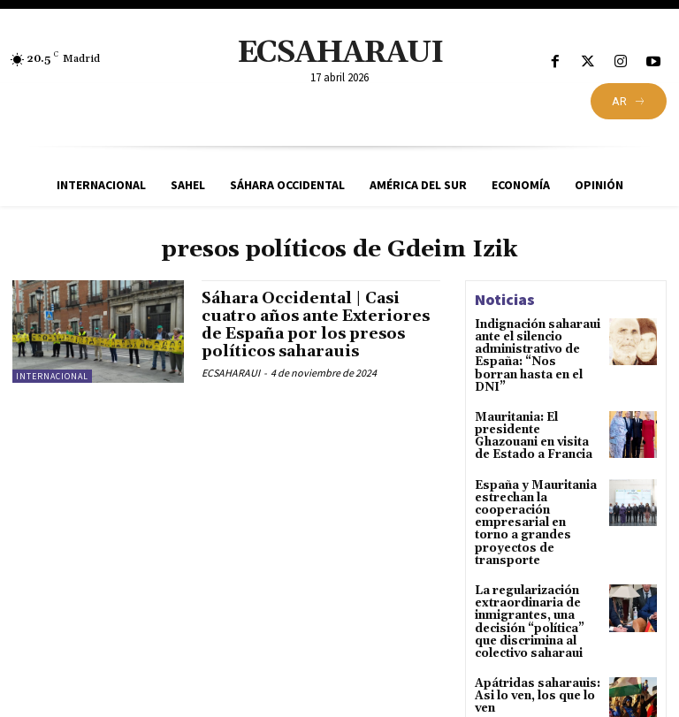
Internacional (52, 376)
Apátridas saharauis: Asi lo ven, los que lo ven (534, 655)
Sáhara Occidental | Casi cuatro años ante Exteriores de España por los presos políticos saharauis (320, 324)
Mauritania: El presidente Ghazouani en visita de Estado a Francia (537, 419)
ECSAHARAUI (231, 371)
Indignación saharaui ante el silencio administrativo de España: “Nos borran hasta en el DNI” (536, 348)
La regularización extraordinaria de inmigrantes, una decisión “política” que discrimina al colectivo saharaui (528, 585)
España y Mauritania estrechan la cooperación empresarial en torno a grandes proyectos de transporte (534, 495)
